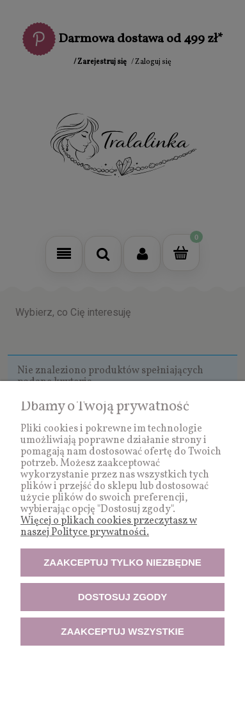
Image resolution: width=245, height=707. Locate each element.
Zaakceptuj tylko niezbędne (122, 562)
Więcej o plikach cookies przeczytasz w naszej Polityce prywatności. (108, 527)
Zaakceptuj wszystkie (122, 631)
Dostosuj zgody (123, 596)
